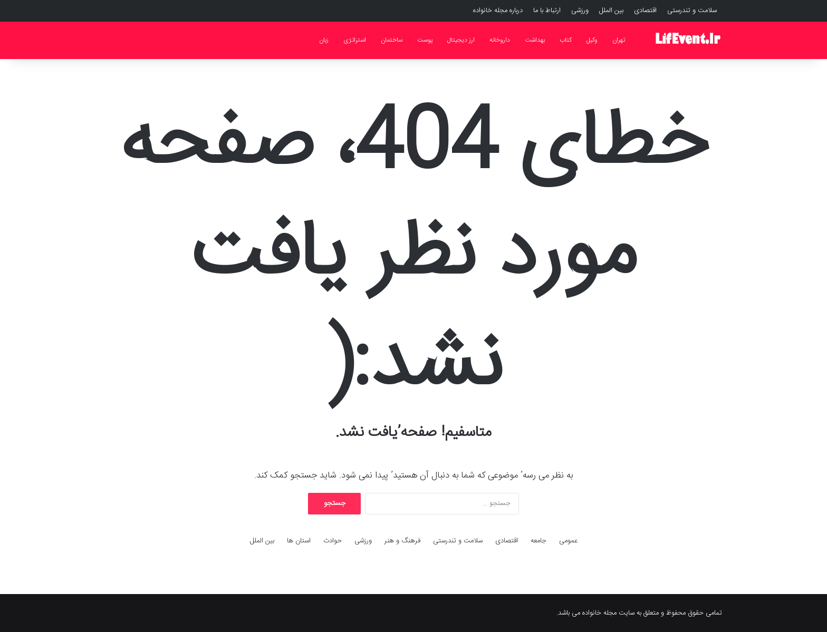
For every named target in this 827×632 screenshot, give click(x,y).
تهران (618, 40)
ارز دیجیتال (461, 40)
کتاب (566, 40)
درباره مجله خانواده (498, 10)
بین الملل (611, 10)
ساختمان (391, 40)
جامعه (538, 541)
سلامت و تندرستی (692, 10)
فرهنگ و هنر (402, 541)
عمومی (568, 541)
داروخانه (499, 40)
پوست (424, 40)
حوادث (332, 541)
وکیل (592, 40)
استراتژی (354, 40)
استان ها (299, 541)
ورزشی (580, 10)
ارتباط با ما (547, 10)
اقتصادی (645, 10)
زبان (324, 40)
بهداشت (535, 40)
